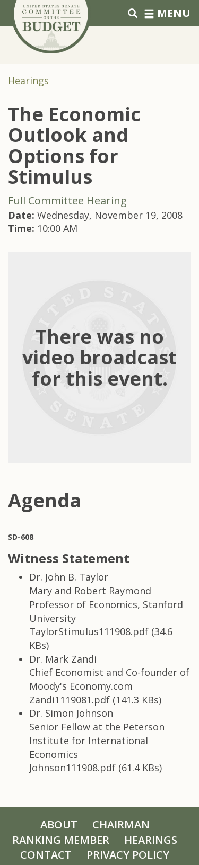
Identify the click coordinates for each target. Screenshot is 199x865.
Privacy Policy (127, 855)
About (58, 824)
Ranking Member (60, 840)
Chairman (121, 824)
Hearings (28, 80)
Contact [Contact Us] (46, 855)
